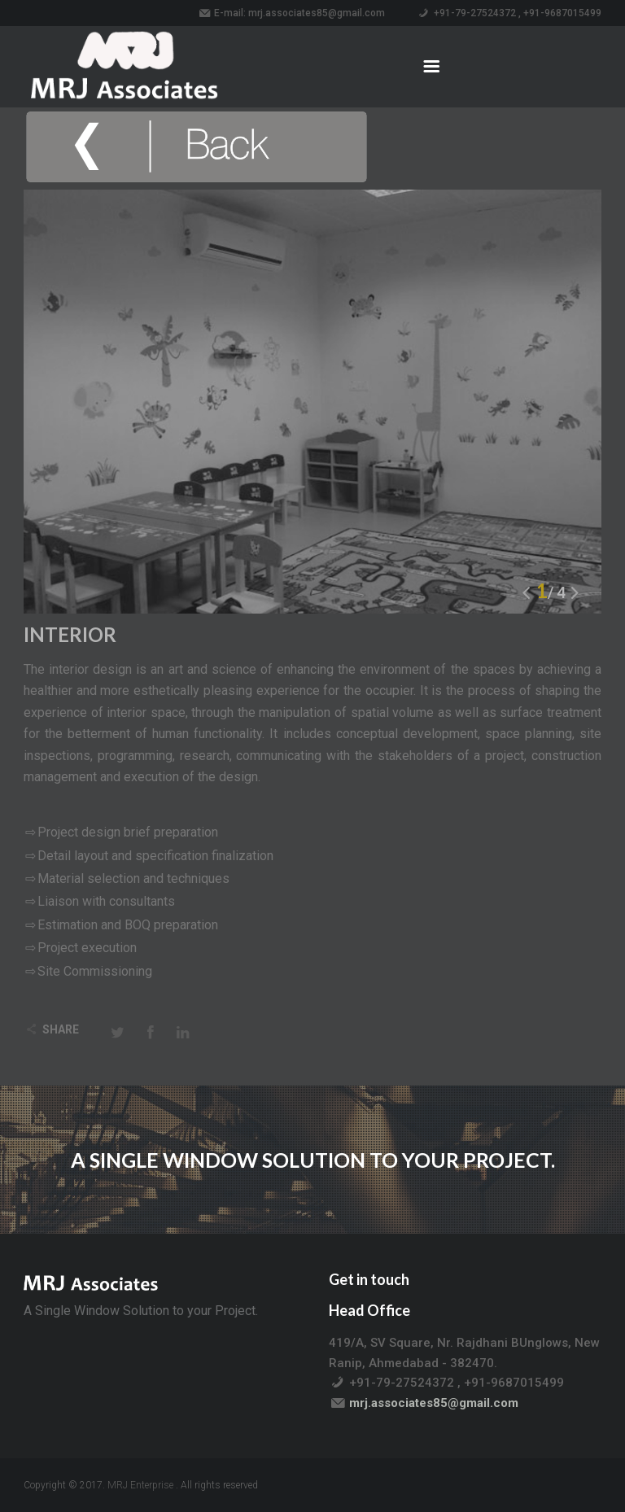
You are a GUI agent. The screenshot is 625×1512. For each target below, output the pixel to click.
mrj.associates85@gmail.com (316, 13)
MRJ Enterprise (140, 1485)
